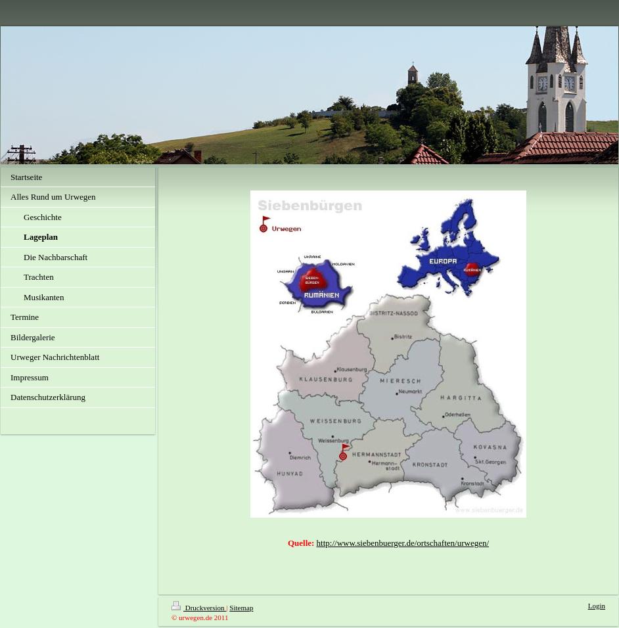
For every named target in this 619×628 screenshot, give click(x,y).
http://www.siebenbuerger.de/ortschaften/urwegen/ (403, 543)
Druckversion (199, 608)
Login (596, 606)
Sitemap (241, 608)
